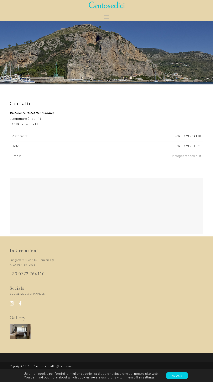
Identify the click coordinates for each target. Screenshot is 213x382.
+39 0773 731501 (188, 146)
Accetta (177, 375)
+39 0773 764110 (188, 136)
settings (149, 377)
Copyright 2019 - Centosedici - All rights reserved (41, 366)
